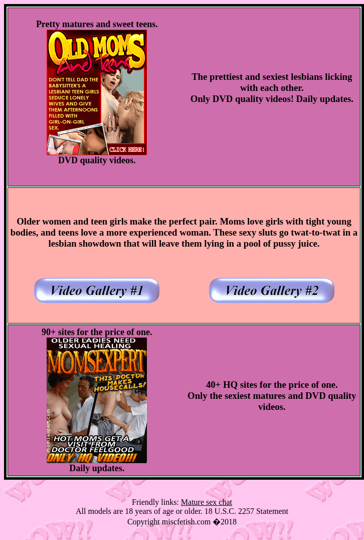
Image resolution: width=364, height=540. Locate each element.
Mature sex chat (206, 502)
